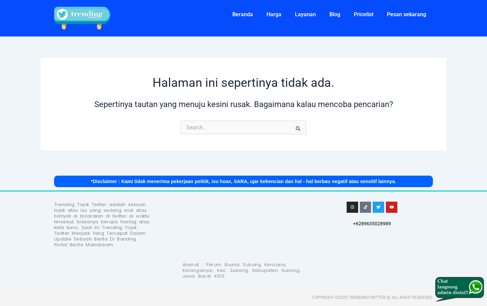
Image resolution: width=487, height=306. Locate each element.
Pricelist (363, 14)
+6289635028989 (372, 223)
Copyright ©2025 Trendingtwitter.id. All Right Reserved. (372, 297)
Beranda (242, 14)
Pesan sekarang (406, 14)
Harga (273, 14)
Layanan (305, 14)
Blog (334, 14)
